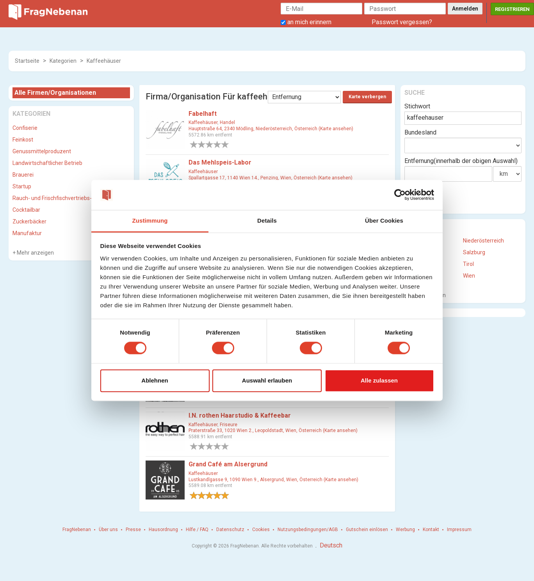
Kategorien (63, 61)
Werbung (405, 529)
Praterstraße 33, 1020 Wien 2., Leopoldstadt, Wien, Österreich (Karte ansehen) (273, 430)
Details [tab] (267, 220)
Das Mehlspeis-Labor (220, 162)
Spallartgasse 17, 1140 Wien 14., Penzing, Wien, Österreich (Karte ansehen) (270, 178)
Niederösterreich (483, 240)
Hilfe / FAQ (197, 529)
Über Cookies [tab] (384, 220)
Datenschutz (230, 529)
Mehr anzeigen (35, 253)
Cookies (261, 529)
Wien (469, 276)
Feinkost (22, 139)
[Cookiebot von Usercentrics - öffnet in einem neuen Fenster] (400, 195)
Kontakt (431, 529)
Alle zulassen (379, 380)
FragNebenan (76, 529)
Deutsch (331, 545)
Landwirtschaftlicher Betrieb (47, 163)
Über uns (108, 529)
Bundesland (420, 132)
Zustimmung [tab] (150, 220)
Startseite (27, 61)
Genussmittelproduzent (41, 151)
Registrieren (512, 9)
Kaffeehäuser (104, 61)
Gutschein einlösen (367, 529)
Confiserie (24, 128)
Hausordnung (163, 529)
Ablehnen (154, 380)
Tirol (468, 264)
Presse (133, 529)
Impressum (459, 529)
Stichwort (417, 106)
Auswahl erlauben (267, 380)
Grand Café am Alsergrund (228, 464)
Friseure (228, 424)
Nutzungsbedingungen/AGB (308, 529)
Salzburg (474, 252)
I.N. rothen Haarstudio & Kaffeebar (240, 415)
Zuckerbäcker (29, 221)
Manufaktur (27, 233)
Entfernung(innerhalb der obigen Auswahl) (461, 161)
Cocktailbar (26, 210)
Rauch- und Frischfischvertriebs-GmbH (59, 198)
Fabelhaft (203, 113)
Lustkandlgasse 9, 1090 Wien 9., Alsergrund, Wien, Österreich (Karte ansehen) (273, 479)
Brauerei (23, 175)
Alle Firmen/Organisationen (55, 92)
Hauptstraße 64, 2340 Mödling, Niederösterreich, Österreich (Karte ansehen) (271, 128)
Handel (227, 122)
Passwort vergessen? (402, 22)
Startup (21, 186)
